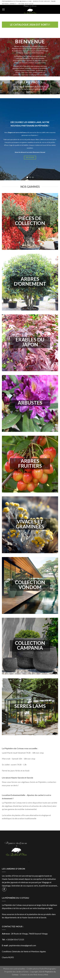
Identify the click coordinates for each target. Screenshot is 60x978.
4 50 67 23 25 (18, 939)
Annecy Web (43, 975)
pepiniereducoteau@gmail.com (22, 945)
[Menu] (3, 9)
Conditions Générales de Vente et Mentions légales (24, 951)
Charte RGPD (8, 957)
